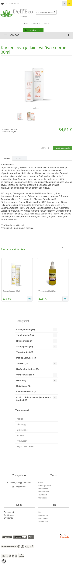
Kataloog (14, 35)
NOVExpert (22, 441)
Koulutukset (42, 495)
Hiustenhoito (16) (24, 341)
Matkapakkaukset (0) (26, 358)
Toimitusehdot (43, 489)
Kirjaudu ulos (43, 521)
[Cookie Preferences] (3, 561)
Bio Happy (21, 424)
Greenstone (22, 430)
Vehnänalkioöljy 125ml (47, 291)
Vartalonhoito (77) (25, 335)
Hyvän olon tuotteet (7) (27, 369)
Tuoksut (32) (22, 363)
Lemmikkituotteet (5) (26, 391)
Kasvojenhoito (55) (25, 329)
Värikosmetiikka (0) (25, 375)
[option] (18, 280)
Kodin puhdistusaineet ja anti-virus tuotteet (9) (33, 398)
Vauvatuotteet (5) (24, 352)
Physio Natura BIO (25, 446)
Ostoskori (35, 30)
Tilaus (46, 23)
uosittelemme (9, 515)
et (64, 4)
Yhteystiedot (42, 498)
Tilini (26, 23)
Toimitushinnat (43, 492)
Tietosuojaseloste (44, 486)
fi (69, 4)
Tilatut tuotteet (43, 518)
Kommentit (20, 158)
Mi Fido (20, 435)
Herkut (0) (21, 380)
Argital (13, 132)
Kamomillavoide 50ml (11, 291)
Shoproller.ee (65, 536)
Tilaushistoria (43, 515)
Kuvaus (6, 158)
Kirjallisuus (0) (23, 386)
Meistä (40, 483)
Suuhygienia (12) (24, 346)
